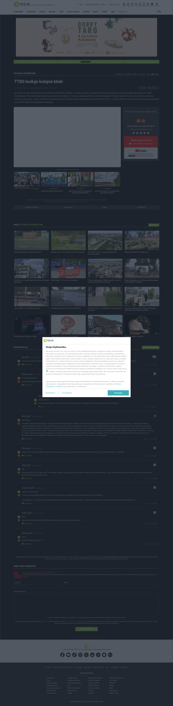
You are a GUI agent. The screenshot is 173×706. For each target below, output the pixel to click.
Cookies (59, 386)
